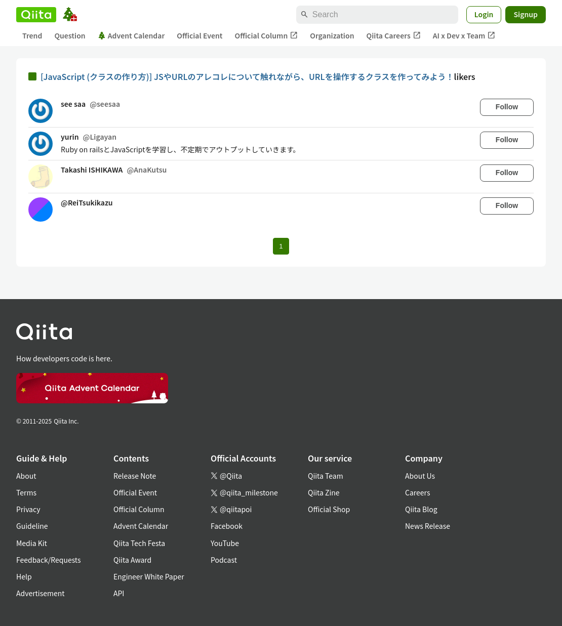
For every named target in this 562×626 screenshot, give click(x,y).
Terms (26, 492)
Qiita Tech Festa (139, 543)
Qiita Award (132, 560)
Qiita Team (325, 476)
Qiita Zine (324, 492)
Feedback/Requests (48, 560)
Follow (507, 107)
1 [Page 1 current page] (281, 246)
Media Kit (31, 543)
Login (484, 14)
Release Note (134, 476)
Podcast (224, 560)
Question (69, 35)
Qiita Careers (394, 35)
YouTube (225, 543)
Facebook (227, 526)
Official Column (266, 35)
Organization (332, 35)
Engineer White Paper (148, 576)
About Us (420, 476)
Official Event (199, 35)
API (118, 593)
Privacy (28, 509)
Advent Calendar (131, 35)
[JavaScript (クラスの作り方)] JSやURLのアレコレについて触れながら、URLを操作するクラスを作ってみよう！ (247, 76)
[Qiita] (36, 14)
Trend (32, 35)
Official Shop (329, 509)
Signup (525, 14)
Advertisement (40, 593)
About (26, 476)
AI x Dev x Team (464, 35)
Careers (417, 492)
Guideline (32, 526)
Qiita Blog (421, 509)
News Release (427, 526)
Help (24, 576)
